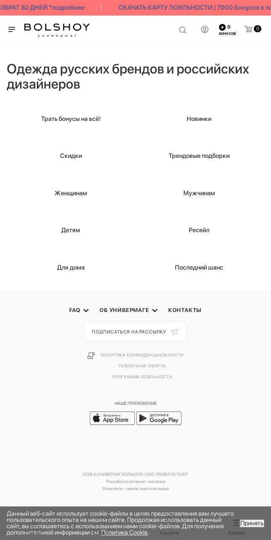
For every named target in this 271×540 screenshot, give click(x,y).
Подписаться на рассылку (129, 332)
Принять (251, 523)
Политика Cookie (124, 532)
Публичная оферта (142, 365)
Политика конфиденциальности (142, 354)
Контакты (185, 310)
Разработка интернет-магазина (135, 481)
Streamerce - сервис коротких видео (135, 488)
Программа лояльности (142, 376)
